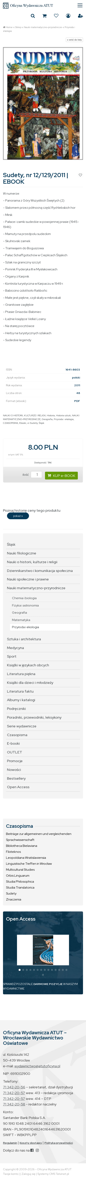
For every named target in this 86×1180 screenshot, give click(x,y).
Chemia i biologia (24, 598)
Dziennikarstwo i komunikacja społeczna (40, 570)
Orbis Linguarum (17, 875)
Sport (11, 656)
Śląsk (41, 423)
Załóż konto (80, 16)
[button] (20, 970)
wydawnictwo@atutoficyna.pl (37, 1066)
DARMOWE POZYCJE (48, 984)
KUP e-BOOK (61, 475)
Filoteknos (13, 852)
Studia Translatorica (20, 887)
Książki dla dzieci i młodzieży (30, 682)
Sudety (11, 893)
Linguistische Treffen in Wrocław (29, 864)
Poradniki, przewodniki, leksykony (34, 717)
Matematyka (21, 620)
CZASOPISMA (10, 423)
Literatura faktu (20, 691)
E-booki (13, 743)
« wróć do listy (74, 39)
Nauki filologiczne (21, 553)
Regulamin (10, 1143)
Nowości (14, 769)
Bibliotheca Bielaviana (21, 846)
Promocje (15, 761)
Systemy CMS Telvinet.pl (53, 1174)
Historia (51, 415)
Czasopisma (17, 735)
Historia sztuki (63, 415)
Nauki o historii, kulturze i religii (32, 562)
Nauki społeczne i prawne (28, 579)
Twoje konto (10, 1174)
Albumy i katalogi (21, 700)
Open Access (18, 787)
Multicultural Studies (20, 870)
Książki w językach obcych (28, 665)
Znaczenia (13, 899)
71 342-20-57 (14, 1093)
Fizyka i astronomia (25, 605)
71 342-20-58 (14, 1104)
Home (9, 27)
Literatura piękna (21, 674)
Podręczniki (16, 708)
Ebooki (22, 423)
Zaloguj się (68, 16)
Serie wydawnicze (21, 726)
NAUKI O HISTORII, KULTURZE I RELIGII (24, 415)
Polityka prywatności (58, 1143)
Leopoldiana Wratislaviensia (26, 858)
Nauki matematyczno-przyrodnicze (43, 27)
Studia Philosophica (20, 881)
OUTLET (14, 752)
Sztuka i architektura (24, 639)
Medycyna (15, 647)
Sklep (18, 27)
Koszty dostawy (31, 1143)
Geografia (47, 419)
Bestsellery (16, 778)
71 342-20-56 (14, 1087)
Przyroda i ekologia (64, 419)
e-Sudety (32, 423)
